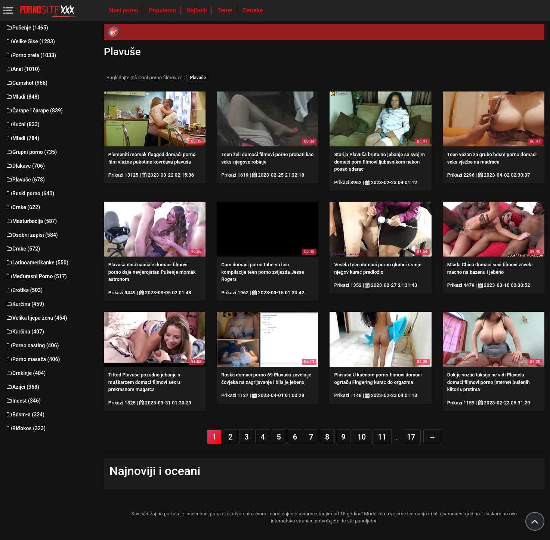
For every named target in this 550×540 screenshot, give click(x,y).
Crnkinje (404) (26, 373)
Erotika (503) (24, 290)
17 (411, 436)
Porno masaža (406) (33, 359)
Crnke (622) (23, 207)
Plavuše (198, 77)
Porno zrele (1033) (31, 55)
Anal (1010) (23, 69)
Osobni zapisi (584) (32, 235)
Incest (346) (23, 401)
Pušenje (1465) (27, 28)
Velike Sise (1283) (30, 41)
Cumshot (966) (26, 83)
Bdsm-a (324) (25, 415)
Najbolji (197, 10)
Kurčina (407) (25, 332)
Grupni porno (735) (31, 152)
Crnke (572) (23, 249)
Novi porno (124, 10)
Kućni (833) (23, 124)
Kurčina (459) (25, 304)
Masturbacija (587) (31, 221)
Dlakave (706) (25, 166)
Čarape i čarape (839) (34, 111)
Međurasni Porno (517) (36, 276)
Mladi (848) (22, 97)
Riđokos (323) (26, 428)
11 (382, 436)
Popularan (163, 10)
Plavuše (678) (25, 180)
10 (361, 436)
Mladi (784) (22, 138)
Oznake (253, 10)
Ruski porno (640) (30, 193)
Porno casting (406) (32, 345)
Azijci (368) (22, 387)
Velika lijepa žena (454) (36, 318)
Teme (225, 10)
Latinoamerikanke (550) (37, 263)
